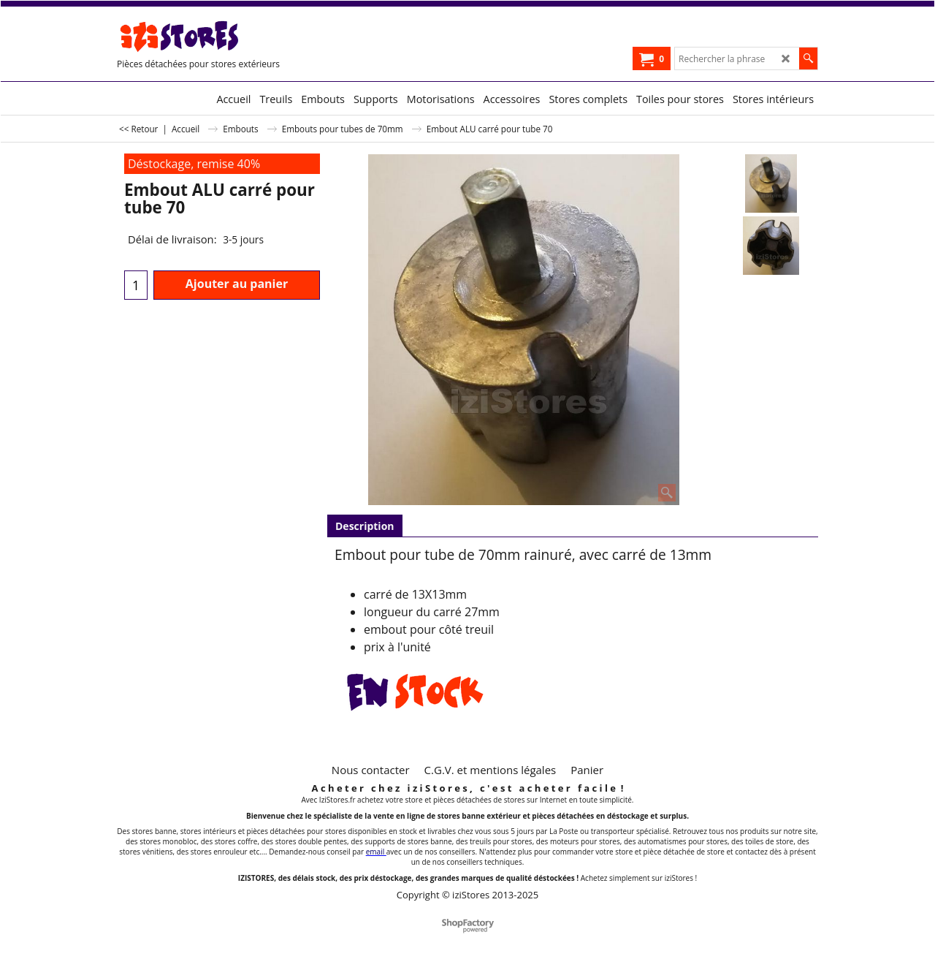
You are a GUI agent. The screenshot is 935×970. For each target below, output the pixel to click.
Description (364, 526)
